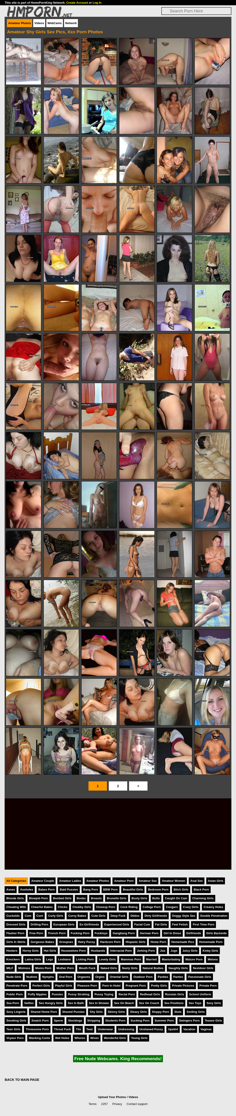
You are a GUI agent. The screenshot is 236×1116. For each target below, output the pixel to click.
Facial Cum (142, 924)
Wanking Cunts (39, 1038)
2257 (104, 1104)
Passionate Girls (199, 977)
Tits (78, 1029)
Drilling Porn (39, 924)
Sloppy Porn (160, 1012)
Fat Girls (161, 924)
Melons (213, 959)
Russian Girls (174, 994)
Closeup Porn (105, 907)
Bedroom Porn (158, 889)
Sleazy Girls (138, 1012)
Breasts (96, 898)
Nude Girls (13, 977)
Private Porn (208, 985)
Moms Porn (43, 968)
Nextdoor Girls (203, 968)
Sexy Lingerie (15, 1012)
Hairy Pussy (86, 942)
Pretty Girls (159, 985)
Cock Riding (129, 907)
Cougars (172, 907)
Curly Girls (55, 915)
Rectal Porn (126, 994)
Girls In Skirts (15, 942)
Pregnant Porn (136, 985)
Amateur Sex (148, 881)
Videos (39, 23)
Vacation (189, 1029)
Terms (92, 1104)
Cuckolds (13, 915)
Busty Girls (139, 898)
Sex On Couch (149, 1003)
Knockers (13, 959)
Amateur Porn (124, 881)
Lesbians (64, 959)
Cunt (39, 915)
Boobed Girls (62, 898)
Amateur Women (173, 881)
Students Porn (115, 1020)
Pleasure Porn (87, 985)
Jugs (174, 950)
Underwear (105, 1029)
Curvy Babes (77, 915)
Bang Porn (90, 889)
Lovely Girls (107, 959)
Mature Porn (194, 959)
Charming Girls (202, 898)
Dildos (134, 915)
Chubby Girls (82, 907)
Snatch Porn (40, 1020)
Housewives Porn (73, 950)
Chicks (63, 907)
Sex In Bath (76, 1003)
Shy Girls (96, 1012)
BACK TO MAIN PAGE (22, 1080)
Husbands (98, 950)
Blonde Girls (15, 898)
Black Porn (201, 889)
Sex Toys (195, 1003)
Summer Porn (164, 1020)
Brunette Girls (116, 898)
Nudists (31, 977)
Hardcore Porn (110, 942)
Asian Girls (216, 881)
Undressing (126, 1029)
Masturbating (171, 959)
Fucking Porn (80, 933)
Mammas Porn (131, 959)
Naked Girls (108, 968)
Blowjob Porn (38, 898)
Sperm (58, 1020)
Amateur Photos (19, 23)
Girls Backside (216, 933)
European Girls (64, 924)
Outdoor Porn (143, 977)
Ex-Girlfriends (89, 924)
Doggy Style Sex (183, 915)
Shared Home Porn (44, 1012)
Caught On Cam (176, 898)
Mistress (24, 968)
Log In (97, 2)
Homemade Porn (211, 942)
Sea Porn (12, 1003)
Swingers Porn (189, 1020)
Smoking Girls (16, 1020)
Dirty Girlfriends (156, 915)
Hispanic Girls (135, 942)
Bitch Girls (181, 889)
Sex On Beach (124, 1003)
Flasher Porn (15, 933)
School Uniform (200, 994)
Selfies (29, 1003)
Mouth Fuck (87, 968)
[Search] (196, 11)
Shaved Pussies (73, 1012)
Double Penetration (213, 915)
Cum (28, 915)
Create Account (77, 2)
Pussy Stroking (78, 994)
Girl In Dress (172, 933)
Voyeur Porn (15, 1038)
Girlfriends (193, 933)
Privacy (117, 1104)
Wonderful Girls (115, 1038)
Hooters (11, 950)
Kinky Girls (210, 950)
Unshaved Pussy (151, 1029)
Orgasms (83, 977)
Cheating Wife (16, 907)
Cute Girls (98, 915)
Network (71, 23)
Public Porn (14, 994)
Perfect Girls (41, 985)
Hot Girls (50, 950)
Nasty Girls (130, 968)
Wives (94, 1038)
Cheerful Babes (42, 907)
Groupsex (66, 942)
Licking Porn (85, 959)
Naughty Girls (178, 968)
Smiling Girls (195, 1012)
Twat (89, 1029)
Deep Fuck (118, 915)
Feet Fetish (180, 924)
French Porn (56, 933)
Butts (156, 898)
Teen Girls (13, 1029)
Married (151, 959)
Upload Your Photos (112, 1097)
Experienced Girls (116, 924)
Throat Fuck (62, 1029)
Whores (79, 1038)
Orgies (100, 977)
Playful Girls (63, 985)
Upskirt (173, 1029)
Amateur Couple (42, 881)
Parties (178, 977)
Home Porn (158, 942)
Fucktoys (101, 933)
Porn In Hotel (111, 985)
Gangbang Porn (124, 933)
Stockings (75, 1020)
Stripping (93, 1020)
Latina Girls (33, 959)
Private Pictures (183, 985)
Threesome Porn (37, 1029)
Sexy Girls (213, 1003)
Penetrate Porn (16, 985)
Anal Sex (196, 881)
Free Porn (36, 933)
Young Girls (139, 1038)
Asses (10, 889)
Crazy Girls (191, 907)
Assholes (26, 889)
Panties (163, 977)
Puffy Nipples (37, 994)
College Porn (152, 907)
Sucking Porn (139, 1020)
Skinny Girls (116, 1012)
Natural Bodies (153, 968)
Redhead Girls (150, 994)
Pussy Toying (103, 994)
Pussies (57, 994)
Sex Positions (174, 1003)
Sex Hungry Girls (51, 1003)
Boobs (81, 898)
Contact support (137, 1104)
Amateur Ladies (70, 881)
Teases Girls (213, 1020)
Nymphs (48, 977)
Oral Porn (65, 977)
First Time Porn (203, 924)
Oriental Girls (119, 977)
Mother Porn (65, 968)
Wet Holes (62, 1038)
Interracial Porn (121, 950)
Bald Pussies (69, 889)
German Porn (149, 933)
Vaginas (206, 1029)
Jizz (162, 950)
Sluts (177, 1012)
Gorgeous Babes (42, 942)
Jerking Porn (146, 950)
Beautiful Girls (133, 889)
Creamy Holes (213, 907)
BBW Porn (110, 889)
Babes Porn (46, 889)
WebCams (54, 23)
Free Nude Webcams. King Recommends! (118, 1058)
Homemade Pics (182, 942)
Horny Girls (31, 950)
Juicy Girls (190, 950)
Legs (49, 959)
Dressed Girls (15, 924)
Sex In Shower (99, 1003)
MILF (9, 968)
